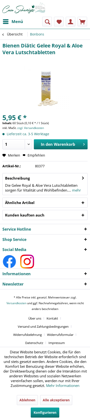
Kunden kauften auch (24, 215)
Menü (13, 21)
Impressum (56, 343)
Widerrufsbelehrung (27, 334)
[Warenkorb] (82, 21)
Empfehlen (34, 155)
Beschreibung (17, 178)
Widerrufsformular (60, 334)
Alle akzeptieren (56, 400)
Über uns (34, 318)
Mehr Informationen (62, 385)
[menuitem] (12, 21)
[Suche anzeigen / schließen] (47, 21)
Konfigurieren (45, 412)
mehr (76, 190)
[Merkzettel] (59, 21)
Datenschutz (34, 343)
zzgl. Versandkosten (30, 128)
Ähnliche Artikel (20, 202)
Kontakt (52, 318)
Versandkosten (16, 303)
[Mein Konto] (70, 21)
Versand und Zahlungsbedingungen (43, 326)
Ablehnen (27, 400)
